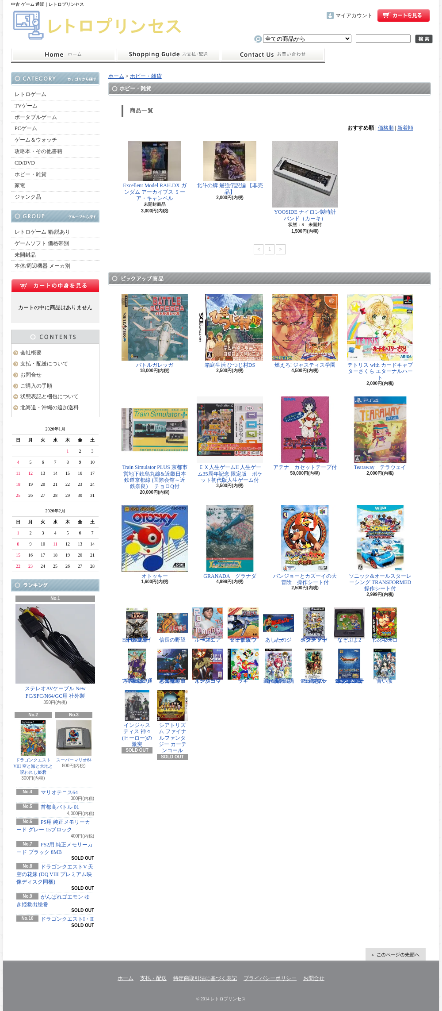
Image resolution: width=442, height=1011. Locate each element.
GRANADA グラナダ (230, 542)
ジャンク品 (28, 197)
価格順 (386, 128)
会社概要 (31, 353)
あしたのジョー (278, 625)
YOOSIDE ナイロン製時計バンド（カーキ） (305, 181)
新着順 (405, 128)
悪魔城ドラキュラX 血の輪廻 (172, 666)
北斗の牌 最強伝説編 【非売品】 (230, 168)
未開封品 (25, 255)
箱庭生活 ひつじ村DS (230, 331)
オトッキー (155, 542)
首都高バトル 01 (60, 807)
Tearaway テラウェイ (380, 433)
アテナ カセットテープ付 (305, 433)
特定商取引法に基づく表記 (205, 978)
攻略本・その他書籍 (38, 151)
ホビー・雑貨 (30, 174)
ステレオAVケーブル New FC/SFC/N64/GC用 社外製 (55, 651)
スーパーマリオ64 (73, 741)
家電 (20, 185)
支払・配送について (168, 55)
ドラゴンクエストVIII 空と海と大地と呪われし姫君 (33, 747)
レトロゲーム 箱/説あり (42, 232)
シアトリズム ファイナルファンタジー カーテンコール (172, 722)
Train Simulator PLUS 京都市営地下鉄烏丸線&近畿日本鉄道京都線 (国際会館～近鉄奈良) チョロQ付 (155, 442)
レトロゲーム (30, 94)
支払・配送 (153, 978)
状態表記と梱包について (49, 396)
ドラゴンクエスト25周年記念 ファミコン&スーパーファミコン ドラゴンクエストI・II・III (349, 666)
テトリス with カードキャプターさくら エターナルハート (380, 337)
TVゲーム (26, 106)
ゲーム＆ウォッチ (36, 140)
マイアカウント (354, 15)
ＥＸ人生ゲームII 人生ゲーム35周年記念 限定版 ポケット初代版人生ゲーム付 (230, 439)
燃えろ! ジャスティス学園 (305, 331)
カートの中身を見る (55, 285)
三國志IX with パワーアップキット (313, 666)
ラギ (243, 666)
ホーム (63, 55)
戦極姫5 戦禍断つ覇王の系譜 (278, 666)
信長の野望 (172, 625)
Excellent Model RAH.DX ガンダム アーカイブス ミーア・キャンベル (154, 171)
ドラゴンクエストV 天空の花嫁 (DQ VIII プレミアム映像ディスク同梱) (54, 874)
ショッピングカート (403, 15)
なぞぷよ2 (349, 625)
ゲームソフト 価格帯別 (42, 243)
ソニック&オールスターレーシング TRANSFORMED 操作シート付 (381, 548)
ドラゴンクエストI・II (67, 919)
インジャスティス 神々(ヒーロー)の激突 (137, 718)
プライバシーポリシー (270, 978)
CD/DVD (25, 163)
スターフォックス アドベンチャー (313, 625)
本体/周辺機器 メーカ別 (42, 266)
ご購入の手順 (36, 386)
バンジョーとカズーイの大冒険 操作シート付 (305, 545)
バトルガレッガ (155, 331)
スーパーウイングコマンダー (207, 666)
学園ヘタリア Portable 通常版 (137, 666)
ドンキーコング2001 (384, 625)
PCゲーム (26, 128)
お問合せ (273, 55)
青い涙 (384, 666)
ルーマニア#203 (207, 625)
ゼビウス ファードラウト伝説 (243, 625)
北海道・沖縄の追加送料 (49, 407)
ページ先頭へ (396, 954)
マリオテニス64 (59, 792)
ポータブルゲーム (36, 117)
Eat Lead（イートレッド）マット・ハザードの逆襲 (137, 625)
